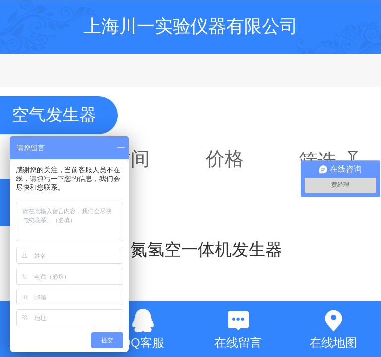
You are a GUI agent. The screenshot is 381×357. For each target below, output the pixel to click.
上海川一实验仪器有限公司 (190, 26)
